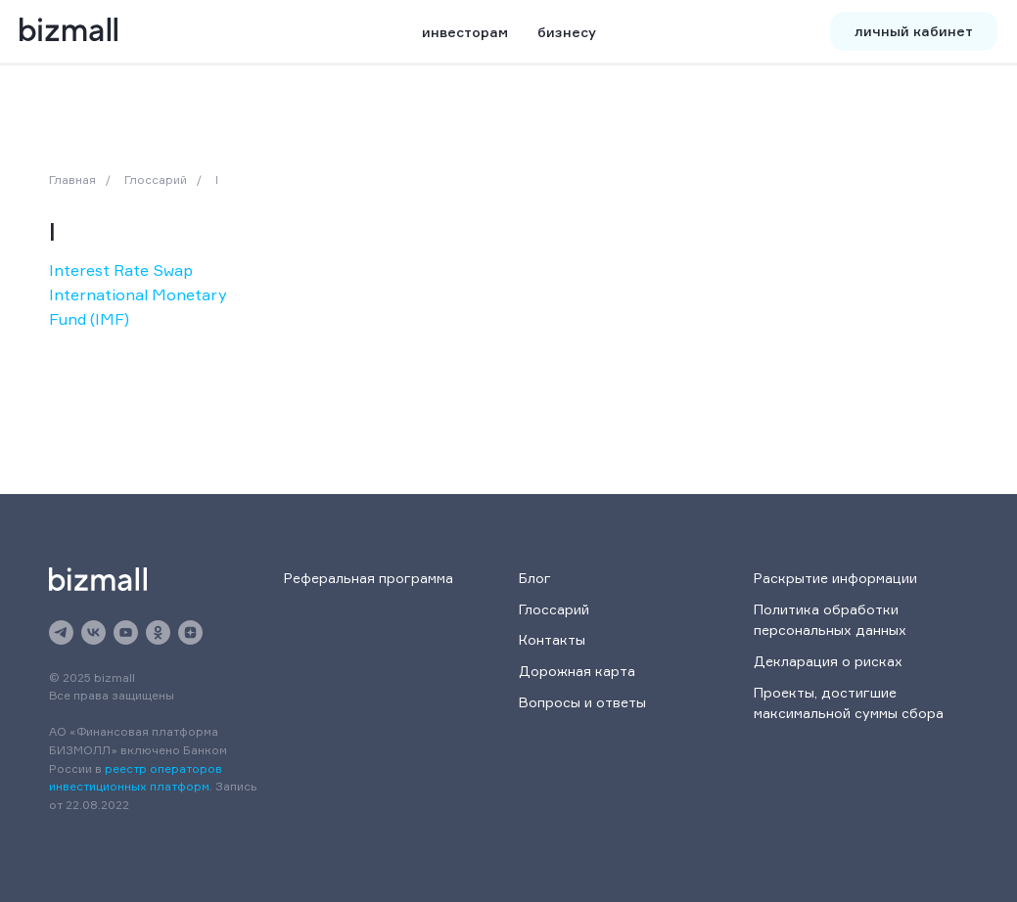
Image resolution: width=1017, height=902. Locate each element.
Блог (535, 577)
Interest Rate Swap (121, 270)
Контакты (552, 639)
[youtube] (126, 632)
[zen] (190, 632)
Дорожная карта (577, 670)
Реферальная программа (368, 577)
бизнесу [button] (566, 31)
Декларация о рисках (828, 661)
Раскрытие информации (835, 577)
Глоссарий (155, 179)
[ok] (158, 632)
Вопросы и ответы (582, 702)
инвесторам (465, 31)
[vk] (93, 632)
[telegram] (61, 632)
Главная (72, 179)
